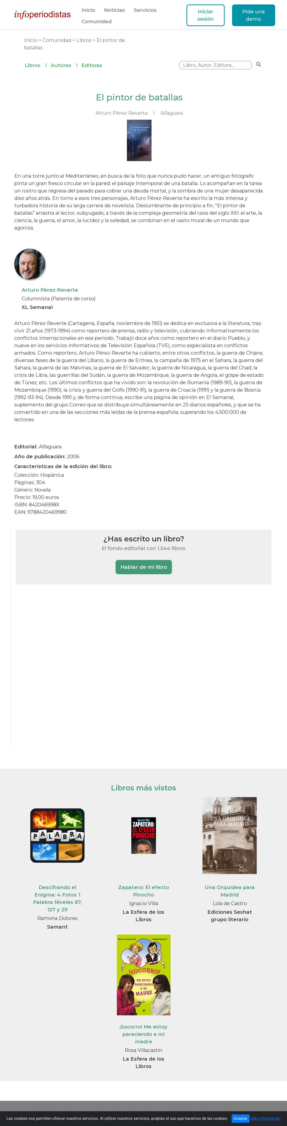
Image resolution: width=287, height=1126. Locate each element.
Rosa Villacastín (143, 1050)
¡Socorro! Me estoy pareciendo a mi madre (143, 1034)
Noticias (114, 10)
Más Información (265, 1118)
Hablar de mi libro (143, 567)
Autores (64, 64)
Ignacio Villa (143, 903)
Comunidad (97, 21)
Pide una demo (253, 15)
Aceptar (241, 1118)
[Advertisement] (53, 673)
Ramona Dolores (57, 918)
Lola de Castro (230, 903)
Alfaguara (171, 113)
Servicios (145, 10)
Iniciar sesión (205, 15)
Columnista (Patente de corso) (59, 299)
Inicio (88, 10)
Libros (36, 64)
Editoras (92, 65)
